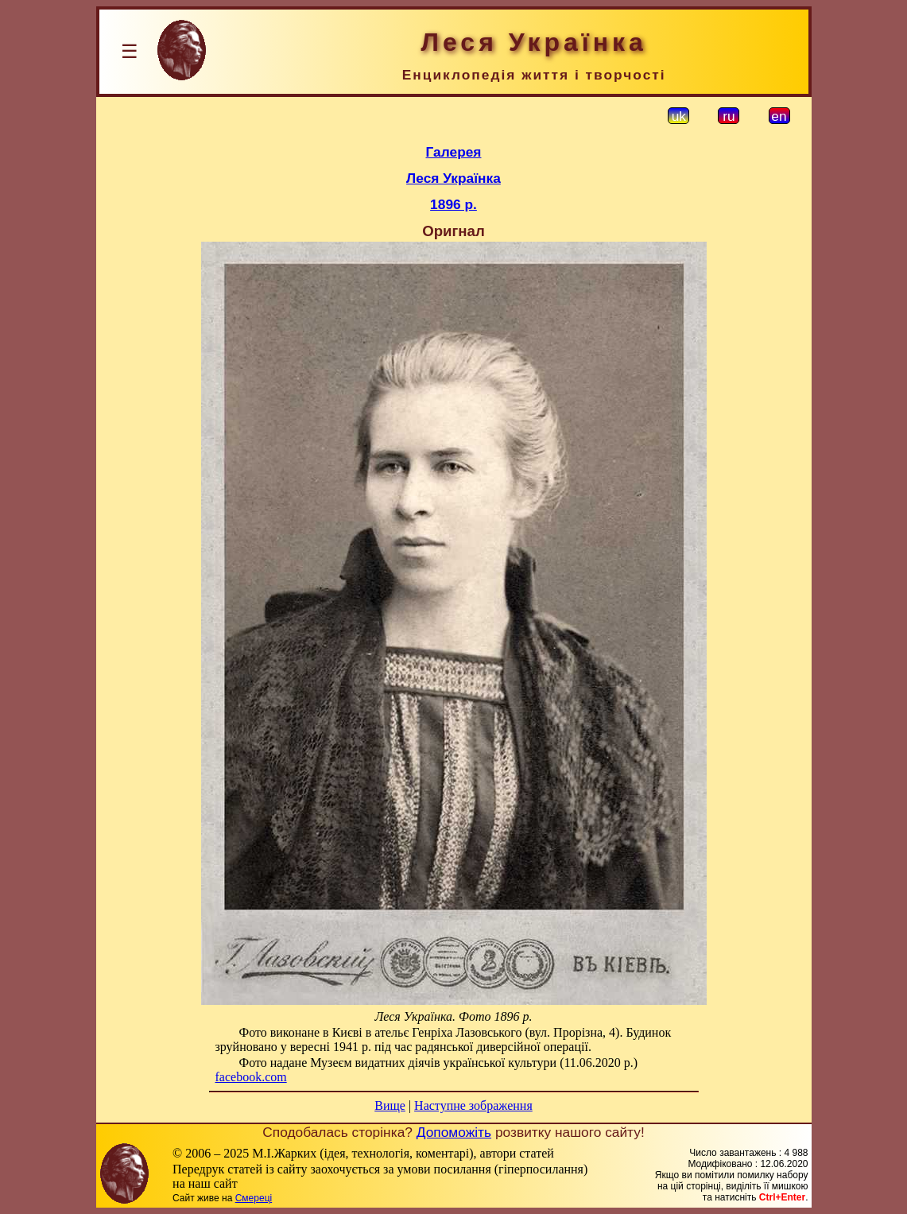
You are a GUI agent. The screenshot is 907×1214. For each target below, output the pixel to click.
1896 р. (453, 204)
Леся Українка (453, 178)
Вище (389, 1105)
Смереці (253, 1198)
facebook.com (251, 1077)
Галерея (454, 152)
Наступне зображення (473, 1105)
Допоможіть (454, 1132)
